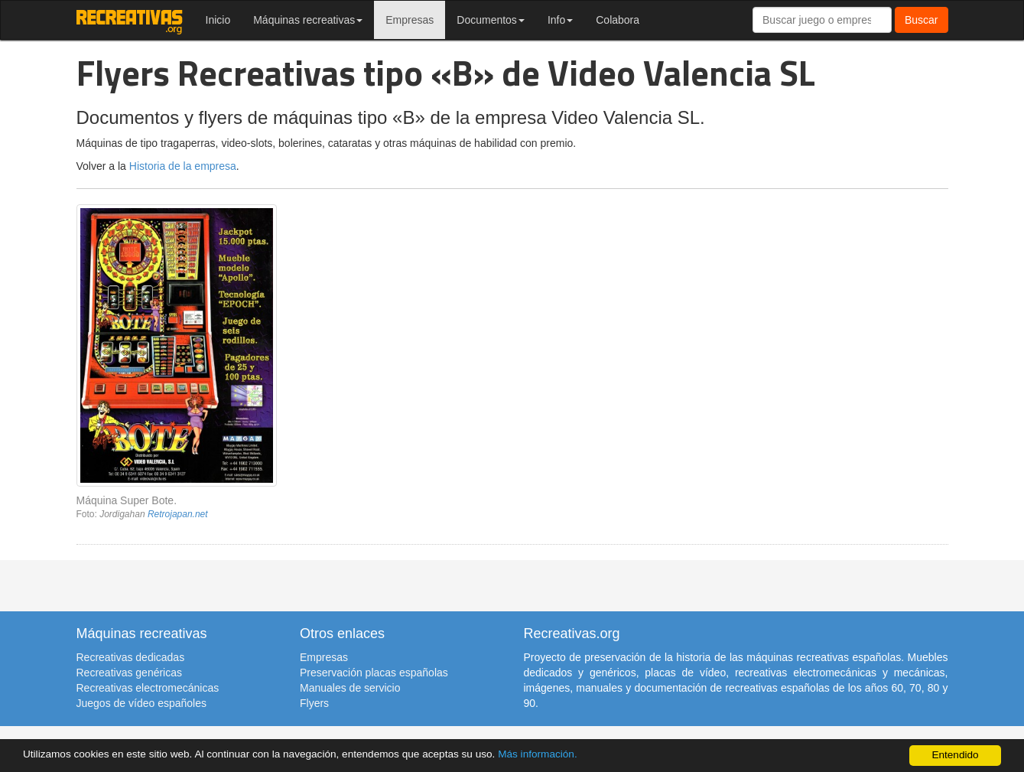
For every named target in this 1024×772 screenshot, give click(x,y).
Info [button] (560, 20)
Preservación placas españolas (374, 672)
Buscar (921, 20)
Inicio (218, 20)
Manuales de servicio (350, 688)
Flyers (314, 703)
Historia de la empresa (182, 166)
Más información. (537, 754)
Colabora (617, 20)
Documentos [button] (491, 20)
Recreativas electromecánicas (147, 688)
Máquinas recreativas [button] (307, 20)
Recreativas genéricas (129, 672)
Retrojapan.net (178, 514)
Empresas (409, 20)
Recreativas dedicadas (130, 657)
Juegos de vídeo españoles (141, 703)
